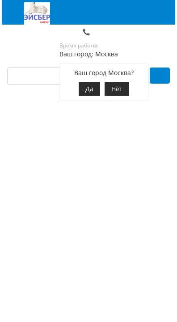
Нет (116, 89)
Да (89, 89)
